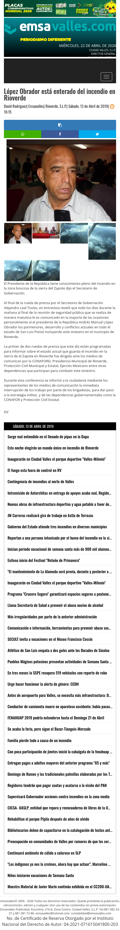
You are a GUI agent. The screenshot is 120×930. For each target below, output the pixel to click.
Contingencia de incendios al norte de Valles (41, 481)
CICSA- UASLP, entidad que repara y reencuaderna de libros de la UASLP (62, 807)
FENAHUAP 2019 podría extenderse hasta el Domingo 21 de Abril (56, 717)
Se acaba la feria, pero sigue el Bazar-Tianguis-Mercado (49, 729)
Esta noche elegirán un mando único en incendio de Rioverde (53, 448)
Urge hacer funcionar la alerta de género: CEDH (43, 684)
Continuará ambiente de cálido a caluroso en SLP (44, 853)
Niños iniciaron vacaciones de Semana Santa (41, 875)
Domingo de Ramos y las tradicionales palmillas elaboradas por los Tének (62, 774)
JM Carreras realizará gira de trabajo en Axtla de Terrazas (50, 515)
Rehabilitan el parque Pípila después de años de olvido (48, 819)
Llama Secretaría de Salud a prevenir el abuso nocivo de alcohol (55, 605)
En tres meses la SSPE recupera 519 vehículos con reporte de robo (57, 673)
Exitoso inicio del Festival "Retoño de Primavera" (44, 560)
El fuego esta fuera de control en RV (35, 470)
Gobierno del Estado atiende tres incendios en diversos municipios (57, 526)
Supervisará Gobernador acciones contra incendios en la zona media (59, 796)
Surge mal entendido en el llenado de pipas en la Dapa (48, 436)
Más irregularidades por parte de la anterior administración (52, 616)
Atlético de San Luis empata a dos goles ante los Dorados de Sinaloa (58, 650)
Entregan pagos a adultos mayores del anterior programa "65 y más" (59, 763)
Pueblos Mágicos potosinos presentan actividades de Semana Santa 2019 (62, 661)
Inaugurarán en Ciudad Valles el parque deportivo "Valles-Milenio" (57, 459)
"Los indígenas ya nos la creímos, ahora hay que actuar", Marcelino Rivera (63, 864)
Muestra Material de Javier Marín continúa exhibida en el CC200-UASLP (61, 886)
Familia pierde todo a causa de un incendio (39, 740)
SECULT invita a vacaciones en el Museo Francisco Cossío (50, 639)
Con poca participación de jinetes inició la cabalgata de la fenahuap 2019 (62, 751)
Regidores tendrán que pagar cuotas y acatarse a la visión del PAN (57, 785)
